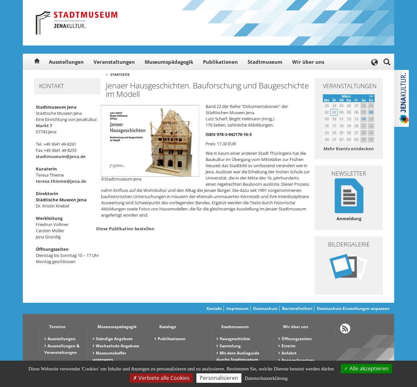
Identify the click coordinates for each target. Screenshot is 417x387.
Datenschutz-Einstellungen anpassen (353, 308)
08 (371, 112)
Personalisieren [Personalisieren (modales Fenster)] (219, 377)
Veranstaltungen (114, 62)
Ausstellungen (66, 62)
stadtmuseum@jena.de (61, 156)
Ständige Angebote (114, 338)
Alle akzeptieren (366, 368)
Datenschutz (265, 308)
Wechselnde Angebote (117, 346)
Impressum (237, 308)
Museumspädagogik (169, 62)
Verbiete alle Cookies (161, 377)
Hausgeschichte (235, 338)
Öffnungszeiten (296, 338)
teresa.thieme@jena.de (61, 181)
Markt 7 (44, 125)
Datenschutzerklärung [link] (266, 378)
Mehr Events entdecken (349, 149)
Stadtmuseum (265, 62)
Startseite (120, 74)
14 (364, 118)
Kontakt (214, 308)
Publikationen (220, 62)
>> (371, 96)
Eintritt (288, 346)
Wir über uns (308, 62)
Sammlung (230, 346)
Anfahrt (288, 353)
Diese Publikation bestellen (125, 229)
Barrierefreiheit (297, 308)
